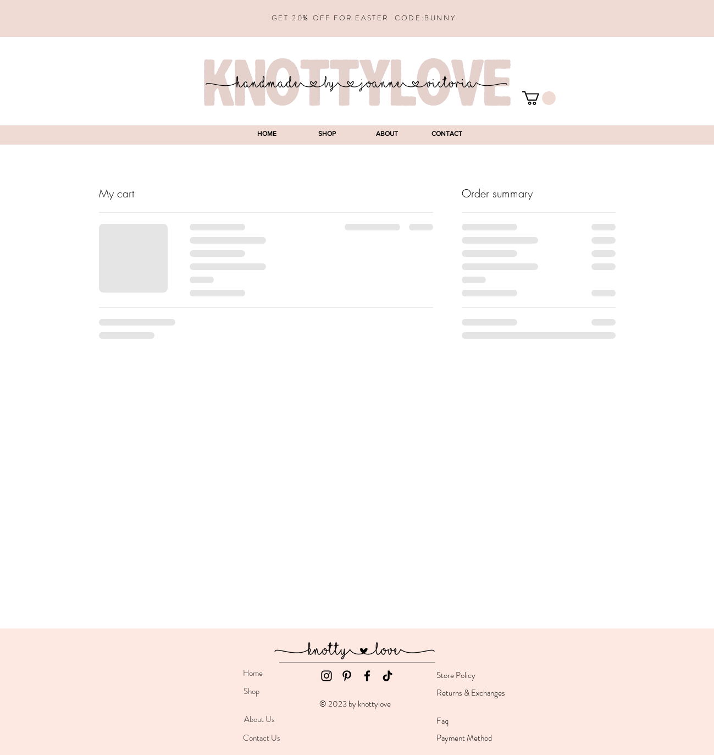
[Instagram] (326, 676)
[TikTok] (387, 676)
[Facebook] (367, 676)
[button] (539, 98)
